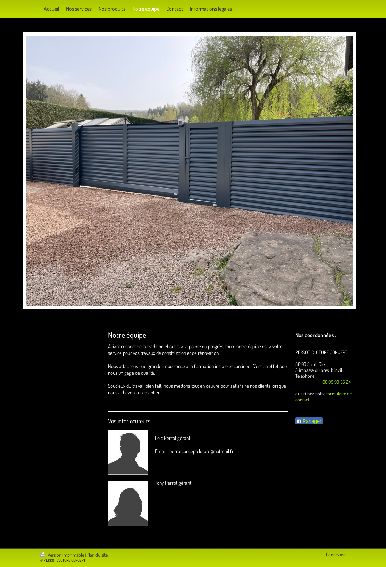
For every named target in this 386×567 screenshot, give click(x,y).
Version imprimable (62, 555)
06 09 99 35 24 (336, 382)
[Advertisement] (189, 402)
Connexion (336, 554)
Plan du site (97, 555)
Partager (309, 421)
